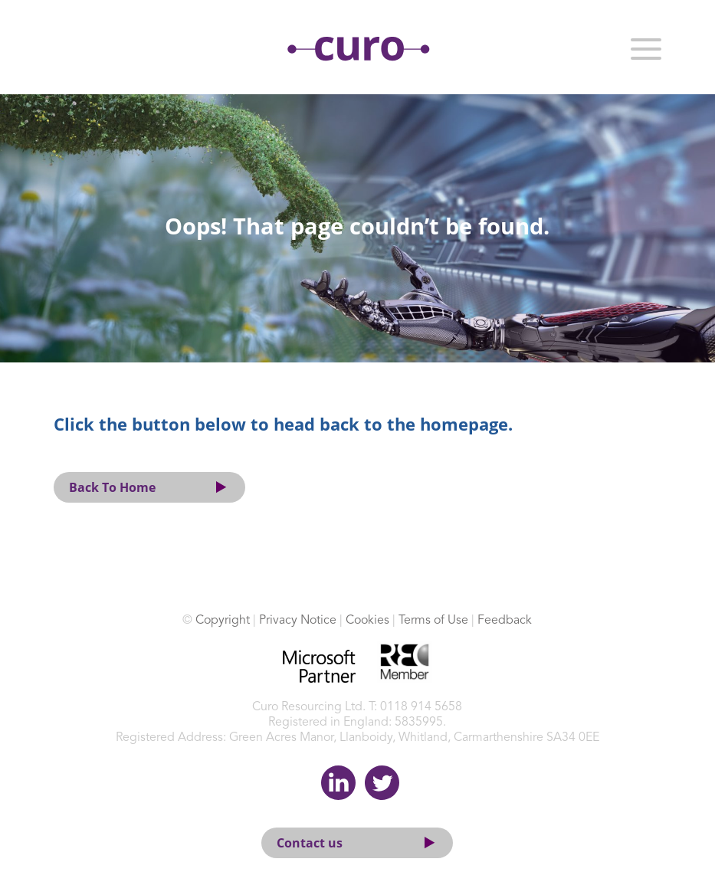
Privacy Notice (297, 621)
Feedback (504, 621)
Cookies (367, 621)
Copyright (222, 621)
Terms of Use (433, 621)
